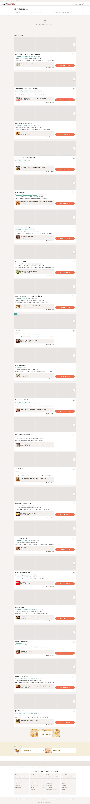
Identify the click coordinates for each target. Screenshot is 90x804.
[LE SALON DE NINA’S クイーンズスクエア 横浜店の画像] (45, 286)
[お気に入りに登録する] (73, 54)
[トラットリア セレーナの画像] (45, 528)
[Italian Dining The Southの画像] (45, 666)
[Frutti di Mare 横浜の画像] (45, 355)
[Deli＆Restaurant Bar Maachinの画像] (45, 424)
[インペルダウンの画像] (45, 459)
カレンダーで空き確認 (65, 65)
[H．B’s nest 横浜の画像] (45, 182)
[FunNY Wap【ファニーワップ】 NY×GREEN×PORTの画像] (45, 44)
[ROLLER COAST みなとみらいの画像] (45, 113)
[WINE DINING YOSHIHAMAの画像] (45, 563)
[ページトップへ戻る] (45, 763)
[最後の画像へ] (74, 44)
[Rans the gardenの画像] (45, 597)
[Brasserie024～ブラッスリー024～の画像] (45, 494)
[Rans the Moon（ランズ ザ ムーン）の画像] (45, 390)
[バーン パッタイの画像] (45, 321)
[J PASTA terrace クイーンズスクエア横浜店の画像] (45, 79)
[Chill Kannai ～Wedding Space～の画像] (45, 217)
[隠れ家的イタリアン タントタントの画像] (45, 701)
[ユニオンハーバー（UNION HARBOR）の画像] (45, 148)
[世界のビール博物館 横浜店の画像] (45, 632)
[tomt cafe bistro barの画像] (45, 252)
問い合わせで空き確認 (65, 203)
